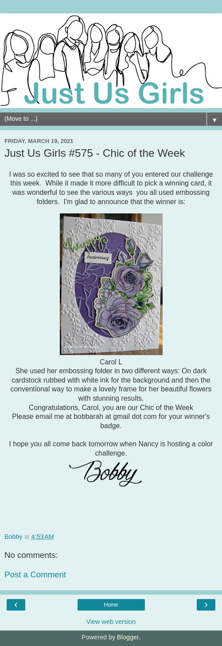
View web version (111, 621)
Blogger (128, 637)
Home (111, 605)
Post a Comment (35, 574)
